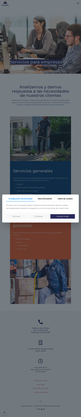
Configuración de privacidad (20, 199)
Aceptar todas (63, 216)
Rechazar (16, 216)
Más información (45, 199)
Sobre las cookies (65, 199)
